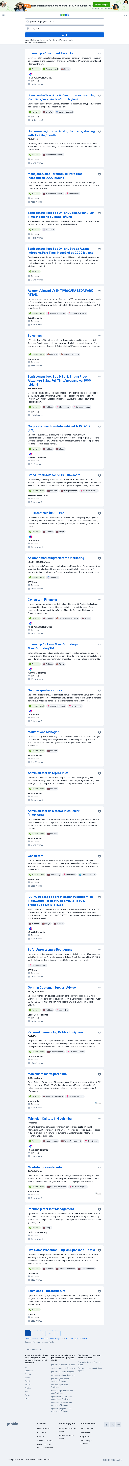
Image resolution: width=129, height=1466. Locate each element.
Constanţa (29, 1371)
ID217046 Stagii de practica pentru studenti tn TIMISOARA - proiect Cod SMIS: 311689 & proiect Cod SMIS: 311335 (60, 901)
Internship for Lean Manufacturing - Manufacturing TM (53, 646)
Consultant (36, 856)
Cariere (40, 1436)
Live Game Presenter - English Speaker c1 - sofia (61, 1250)
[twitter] (112, 1424)
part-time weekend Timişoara (63, 1375)
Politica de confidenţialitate (38, 1459)
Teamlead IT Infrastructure (46, 1291)
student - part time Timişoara (63, 1368)
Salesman (35, 335)
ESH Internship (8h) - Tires (46, 513)
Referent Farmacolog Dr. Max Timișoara (55, 1032)
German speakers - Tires (45, 690)
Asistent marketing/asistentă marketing (56, 558)
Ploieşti (27, 1385)
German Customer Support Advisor (52, 987)
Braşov (27, 1378)
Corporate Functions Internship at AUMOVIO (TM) (59, 428)
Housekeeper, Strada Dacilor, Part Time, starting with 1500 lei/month (61, 133)
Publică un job (101, 4)
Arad (26, 1392)
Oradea (28, 1388)
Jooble (119, 1460)
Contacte (41, 1432)
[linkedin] (118, 1424)
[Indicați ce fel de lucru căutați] (64, 21)
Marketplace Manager (43, 732)
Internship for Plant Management (51, 1209)
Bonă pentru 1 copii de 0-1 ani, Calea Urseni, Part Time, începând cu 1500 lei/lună (61, 215)
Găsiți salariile (86, 1432)
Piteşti (27, 1395)
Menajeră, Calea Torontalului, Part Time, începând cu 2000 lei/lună (55, 176)
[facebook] (106, 1424)
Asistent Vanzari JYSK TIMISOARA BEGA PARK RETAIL (60, 292)
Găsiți (64, 35)
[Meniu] (3, 14)
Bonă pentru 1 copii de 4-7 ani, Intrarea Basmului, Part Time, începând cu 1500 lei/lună (61, 97)
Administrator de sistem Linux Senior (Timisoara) (53, 813)
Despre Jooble (43, 1428)
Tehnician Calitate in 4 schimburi (51, 1118)
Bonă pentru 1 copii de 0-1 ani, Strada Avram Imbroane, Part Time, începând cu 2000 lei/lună (60, 251)
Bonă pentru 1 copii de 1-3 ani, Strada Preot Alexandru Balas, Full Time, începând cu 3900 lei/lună (59, 380)
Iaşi (26, 1367)
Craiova (28, 1374)
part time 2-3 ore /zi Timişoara (63, 1365)
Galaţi (27, 1381)
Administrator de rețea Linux (48, 773)
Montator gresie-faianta (45, 1167)
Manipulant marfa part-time (47, 1074)
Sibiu (26, 1399)
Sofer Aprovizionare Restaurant (50, 949)
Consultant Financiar (42, 599)
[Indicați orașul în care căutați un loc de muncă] (64, 28)
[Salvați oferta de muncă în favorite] (99, 53)
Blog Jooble (85, 1436)
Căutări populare (34, 1349)
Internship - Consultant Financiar (51, 53)
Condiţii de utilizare (15, 1459)
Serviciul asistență (45, 1440)
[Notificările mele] (125, 15)
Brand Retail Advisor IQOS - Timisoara (54, 475)
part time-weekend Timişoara (63, 1372)
